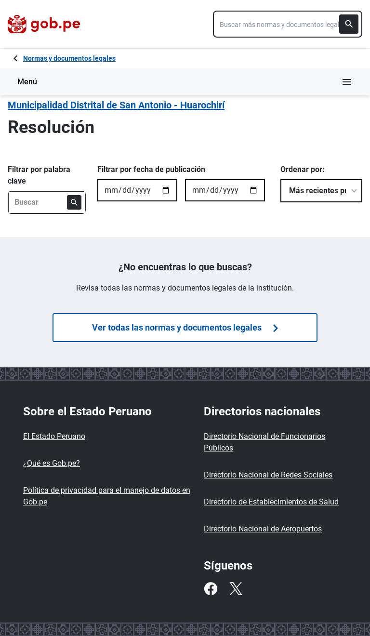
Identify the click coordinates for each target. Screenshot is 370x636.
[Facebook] (210, 589)
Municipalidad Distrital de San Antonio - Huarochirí (116, 105)
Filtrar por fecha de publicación (151, 169)
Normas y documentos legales (69, 58)
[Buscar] (348, 24)
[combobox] (287, 24)
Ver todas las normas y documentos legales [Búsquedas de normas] (185, 327)
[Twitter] (235, 589)
